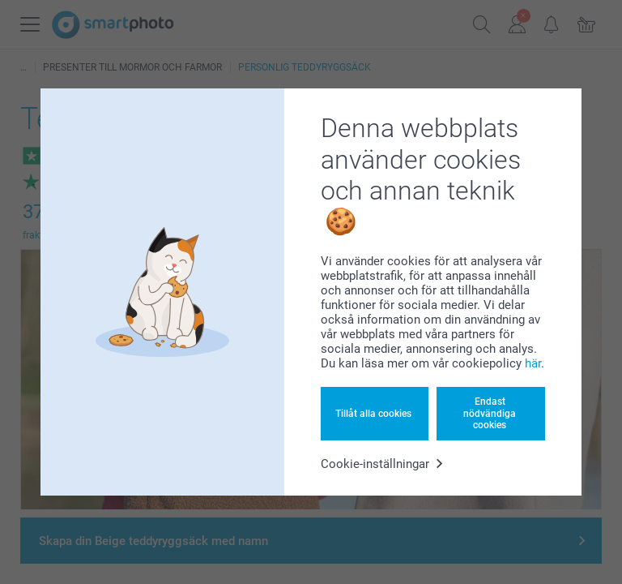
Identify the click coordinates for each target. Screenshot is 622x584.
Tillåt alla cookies (373, 413)
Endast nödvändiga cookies (489, 413)
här (533, 363)
